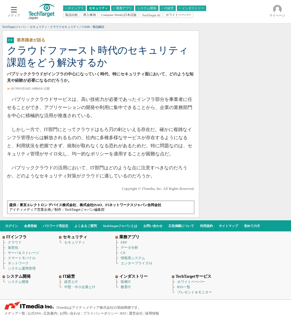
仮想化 (13, 248)
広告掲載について (181, 226)
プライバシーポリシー (100, 313)
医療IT (126, 282)
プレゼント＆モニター (194, 292)
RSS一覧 (183, 287)
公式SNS (34, 313)
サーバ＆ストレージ (23, 253)
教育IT (126, 287)
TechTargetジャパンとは (120, 226)
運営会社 (136, 313)
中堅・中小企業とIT (79, 287)
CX (123, 253)
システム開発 (18, 282)
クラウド (15, 242)
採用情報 (152, 313)
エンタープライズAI (136, 263)
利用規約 (206, 226)
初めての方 (252, 226)
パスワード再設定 (55, 226)
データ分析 (129, 248)
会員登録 (30, 226)
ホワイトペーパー (191, 282)
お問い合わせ (152, 226)
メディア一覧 (14, 313)
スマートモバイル (22, 258)
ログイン (11, 226)
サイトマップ (228, 226)
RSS (123, 313)
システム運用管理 (22, 268)
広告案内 (50, 313)
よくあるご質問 (85, 226)
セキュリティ (74, 242)
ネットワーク (18, 263)
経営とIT (71, 282)
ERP (124, 242)
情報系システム (133, 258)
